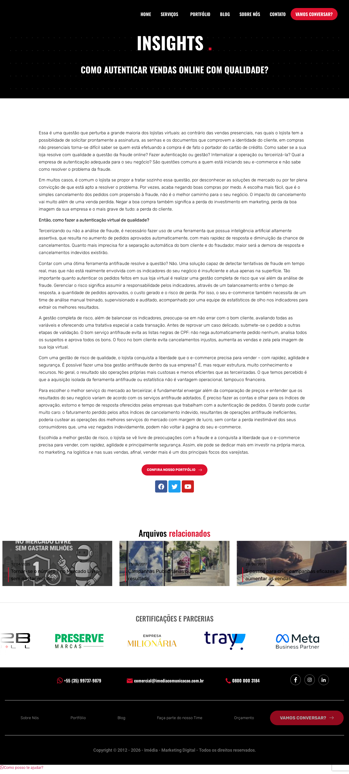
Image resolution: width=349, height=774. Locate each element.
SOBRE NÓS (249, 14)
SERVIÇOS (171, 14)
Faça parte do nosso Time (179, 721)
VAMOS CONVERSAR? (314, 14)
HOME (146, 14)
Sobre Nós (30, 721)
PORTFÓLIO (200, 14)
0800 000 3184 (243, 683)
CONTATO (278, 14)
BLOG (225, 14)
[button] (21, 771)
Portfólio (78, 721)
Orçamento (244, 721)
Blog (121, 721)
